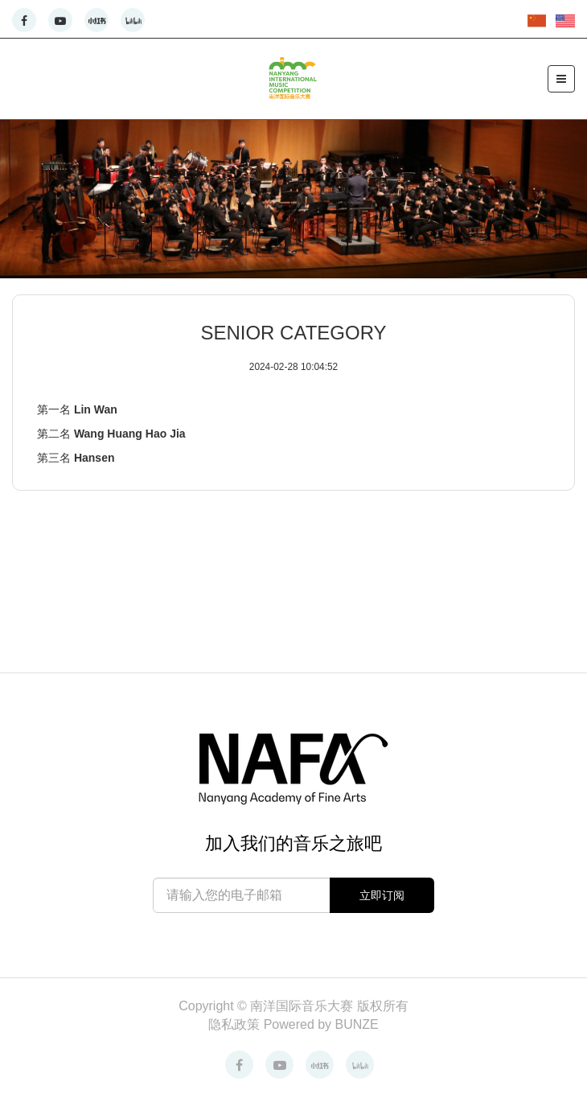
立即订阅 (381, 895)
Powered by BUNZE (321, 1024)
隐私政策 (235, 1024)
